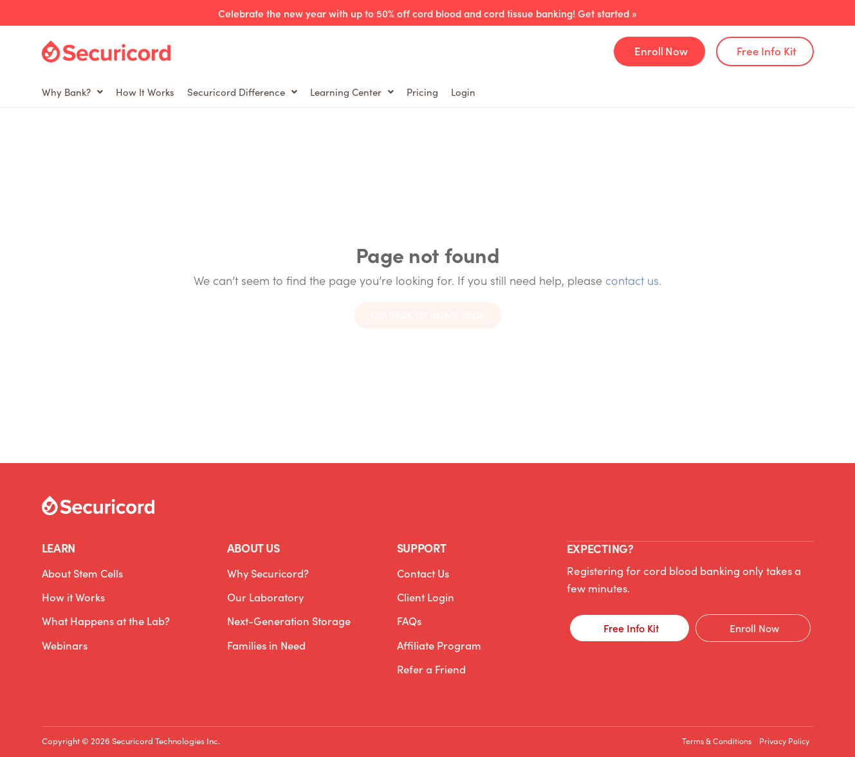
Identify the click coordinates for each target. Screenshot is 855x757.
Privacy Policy (777, 730)
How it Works (72, 592)
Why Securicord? (266, 572)
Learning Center (442, 91)
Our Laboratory (263, 592)
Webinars (64, 633)
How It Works (183, 91)
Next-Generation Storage (286, 613)
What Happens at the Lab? (105, 613)
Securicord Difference (307, 91)
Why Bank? (85, 91)
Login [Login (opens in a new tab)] (605, 91)
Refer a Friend (430, 654)
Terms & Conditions (695, 730)
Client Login (424, 592)
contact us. (633, 280)
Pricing (538, 91)
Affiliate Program (437, 633)
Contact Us (422, 572)
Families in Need (265, 633)
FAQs (409, 613)
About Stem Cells (82, 572)
